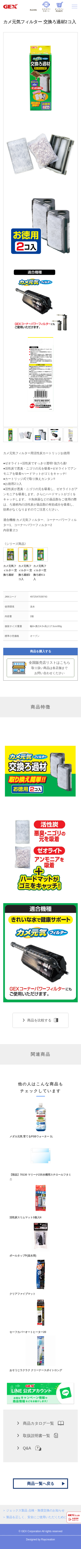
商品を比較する (40, 1020)
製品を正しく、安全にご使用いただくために (36, 1517)
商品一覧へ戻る (40, 1483)
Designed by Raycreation (40, 1539)
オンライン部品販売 (59, 7)
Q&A (29, 1448)
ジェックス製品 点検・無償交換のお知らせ (35, 1510)
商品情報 (33, 6)
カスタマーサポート (46, 7)
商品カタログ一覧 (40, 1423)
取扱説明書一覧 (37, 1435)
